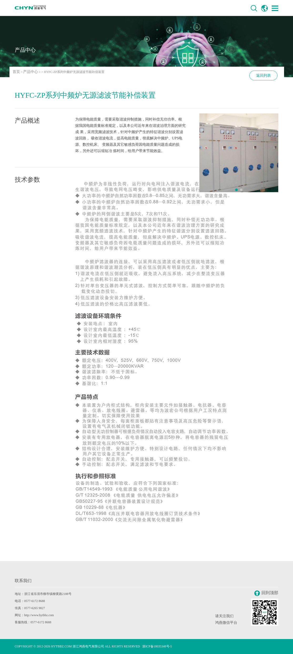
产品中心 (30, 72)
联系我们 (23, 580)
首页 (16, 72)
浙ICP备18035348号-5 (157, 646)
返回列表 (263, 75)
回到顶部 (266, 593)
